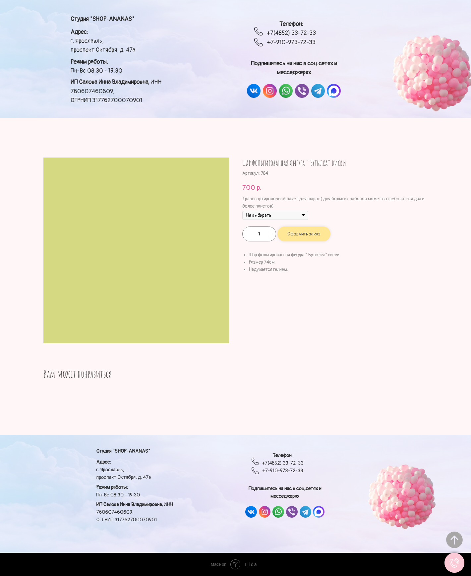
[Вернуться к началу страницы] (454, 540)
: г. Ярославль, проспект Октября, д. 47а (103, 41)
